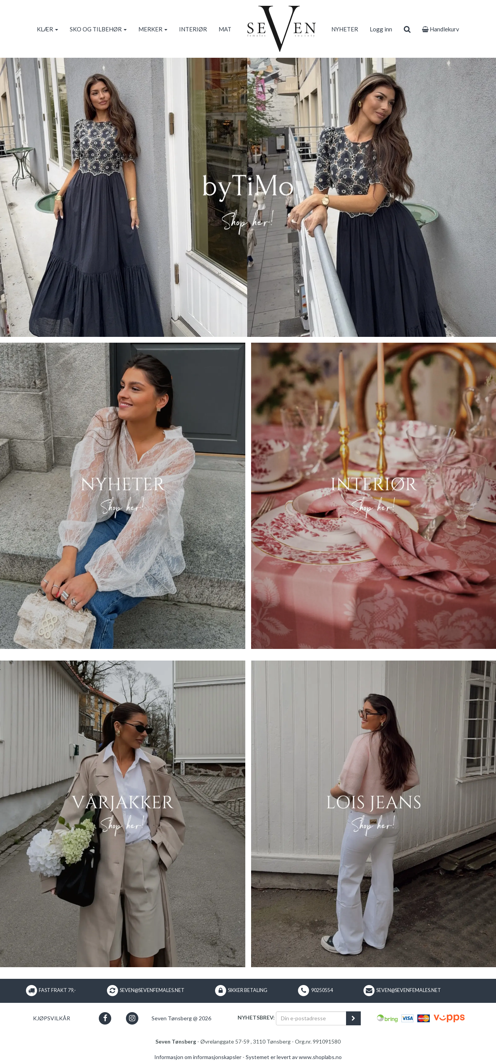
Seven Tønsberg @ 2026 (181, 1018)
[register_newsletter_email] (353, 1018)
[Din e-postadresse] (311, 1018)
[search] (407, 29)
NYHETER (344, 29)
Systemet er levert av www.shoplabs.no (294, 1057)
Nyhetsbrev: (256, 1017)
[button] (105, 1018)
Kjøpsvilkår (51, 1018)
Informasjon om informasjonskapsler (197, 1057)
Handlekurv (440, 29)
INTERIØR (193, 29)
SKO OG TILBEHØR (98, 29)
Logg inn (381, 29)
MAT (225, 29)
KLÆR (47, 29)
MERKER (152, 29)
